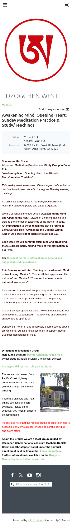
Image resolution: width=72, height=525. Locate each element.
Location (14, 145)
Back (9, 105)
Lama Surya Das (50, 451)
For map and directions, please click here (26, 366)
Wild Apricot (35, 520)
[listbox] (54, 109)
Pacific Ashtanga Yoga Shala (44, 354)
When (16, 137)
